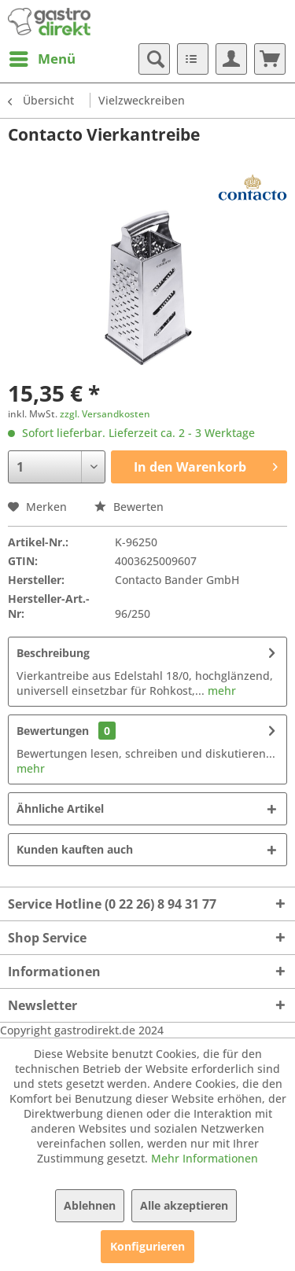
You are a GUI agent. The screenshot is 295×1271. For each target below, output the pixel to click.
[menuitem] (41, 59)
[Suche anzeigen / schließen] (154, 59)
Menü (42, 57)
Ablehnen (90, 1205)
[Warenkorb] (270, 59)
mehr (220, 690)
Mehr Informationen (204, 1158)
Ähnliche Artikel (60, 808)
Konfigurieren (147, 1246)
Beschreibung (53, 652)
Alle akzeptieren (184, 1205)
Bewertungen (53, 730)
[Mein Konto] (231, 59)
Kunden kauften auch (75, 849)
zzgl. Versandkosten (105, 414)
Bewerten (129, 506)
